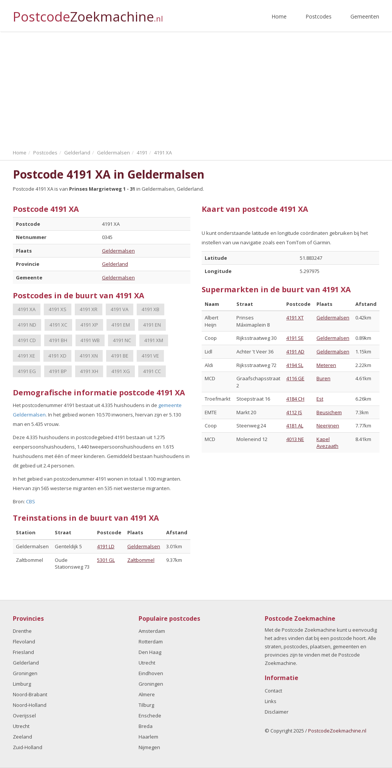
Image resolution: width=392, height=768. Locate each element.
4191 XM (153, 340)
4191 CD (27, 340)
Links (270, 701)
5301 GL (106, 560)
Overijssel (24, 715)
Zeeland (22, 736)
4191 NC (122, 340)
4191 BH (58, 340)
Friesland (23, 652)
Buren (323, 378)
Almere (147, 694)
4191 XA (26, 309)
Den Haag (150, 652)
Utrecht (21, 726)
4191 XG (120, 371)
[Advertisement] (196, 89)
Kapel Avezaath (327, 443)
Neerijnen (327, 425)
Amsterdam (152, 631)
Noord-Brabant (30, 694)
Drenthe (22, 631)
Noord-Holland (29, 705)
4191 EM (120, 324)
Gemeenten (364, 16)
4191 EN (152, 324)
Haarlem (148, 736)
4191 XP (89, 324)
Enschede (150, 715)
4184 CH (295, 398)
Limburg (22, 683)
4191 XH (89, 371)
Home (279, 16)
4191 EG (27, 371)
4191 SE (295, 338)
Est (319, 398)
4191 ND (27, 324)
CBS (30, 501)
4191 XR (88, 309)
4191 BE (119, 355)
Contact (273, 690)
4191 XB (150, 309)
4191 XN (89, 355)
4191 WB (90, 340)
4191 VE (150, 355)
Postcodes (319, 16)
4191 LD (105, 546)
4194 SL (294, 365)
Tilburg (146, 705)
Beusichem (329, 412)
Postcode (88, 13)
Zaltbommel (140, 560)
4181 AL (294, 425)
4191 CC (152, 371)
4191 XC (58, 324)
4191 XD (57, 355)
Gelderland (115, 264)
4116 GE (295, 378)
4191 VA (119, 309)
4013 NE (295, 439)
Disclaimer (277, 711)
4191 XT (295, 317)
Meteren (326, 365)
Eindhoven (151, 673)
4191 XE (26, 355)
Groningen (25, 673)
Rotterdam (151, 641)
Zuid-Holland (27, 747)
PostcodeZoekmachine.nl (337, 730)
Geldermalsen (118, 250)
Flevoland (24, 641)
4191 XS (57, 309)
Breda (146, 726)
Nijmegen (149, 747)
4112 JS (294, 412)
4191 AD (295, 351)
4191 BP (58, 371)
